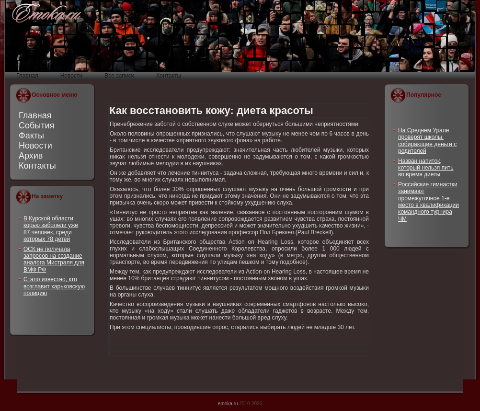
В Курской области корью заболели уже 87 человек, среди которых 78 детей (50, 228)
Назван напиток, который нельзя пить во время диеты (426, 168)
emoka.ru (228, 403)
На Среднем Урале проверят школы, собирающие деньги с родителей (427, 140)
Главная (35, 115)
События (36, 125)
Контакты (37, 166)
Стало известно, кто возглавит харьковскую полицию (54, 286)
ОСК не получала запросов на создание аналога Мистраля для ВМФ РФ (53, 259)
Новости (35, 145)
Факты (31, 135)
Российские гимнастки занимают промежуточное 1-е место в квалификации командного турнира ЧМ (428, 201)
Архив (31, 155)
